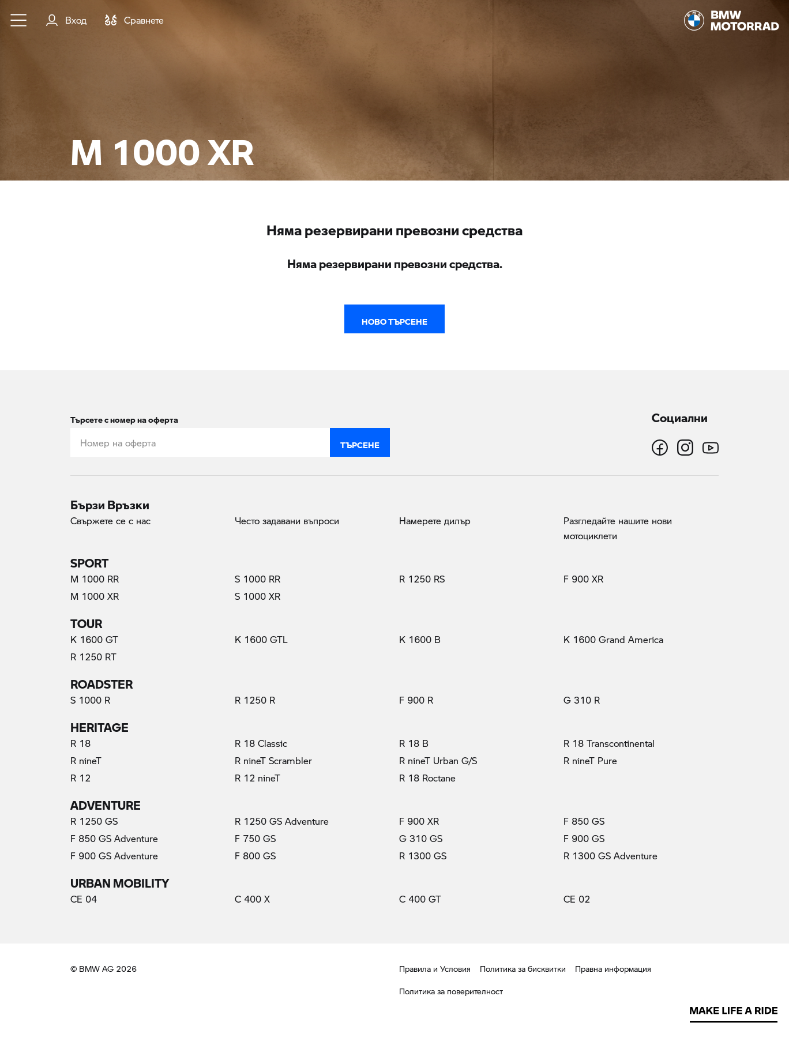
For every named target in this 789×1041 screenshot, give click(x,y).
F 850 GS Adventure (114, 838)
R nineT (86, 760)
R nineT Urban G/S (438, 760)
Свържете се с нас (110, 520)
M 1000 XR (116, 596)
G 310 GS (420, 838)
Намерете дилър (435, 520)
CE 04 (83, 898)
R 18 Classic (261, 743)
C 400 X (252, 898)
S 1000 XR (257, 596)
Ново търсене (394, 319)
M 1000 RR (94, 578)
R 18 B (414, 743)
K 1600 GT (94, 639)
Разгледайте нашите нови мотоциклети (617, 528)
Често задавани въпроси (287, 520)
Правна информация (613, 969)
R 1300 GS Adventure (610, 855)
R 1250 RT (93, 656)
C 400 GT (420, 898)
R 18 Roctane (427, 777)
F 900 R (416, 699)
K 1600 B (420, 639)
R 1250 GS (94, 821)
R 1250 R (255, 699)
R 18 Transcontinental (609, 743)
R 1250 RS (422, 578)
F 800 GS (255, 855)
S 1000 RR (257, 578)
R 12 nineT (257, 777)
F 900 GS (583, 838)
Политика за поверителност (451, 991)
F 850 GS (583, 821)
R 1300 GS (422, 855)
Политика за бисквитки (523, 969)
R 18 (80, 743)
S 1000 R (90, 699)
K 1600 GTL (261, 639)
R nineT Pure (590, 760)
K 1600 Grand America (613, 639)
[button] (19, 20)
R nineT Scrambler (273, 760)
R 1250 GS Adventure (282, 821)
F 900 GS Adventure (114, 855)
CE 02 (576, 898)
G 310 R (581, 699)
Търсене (360, 442)
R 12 (80, 777)
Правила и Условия (435, 969)
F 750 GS (255, 838)
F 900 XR (583, 578)
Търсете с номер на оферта (124, 417)
